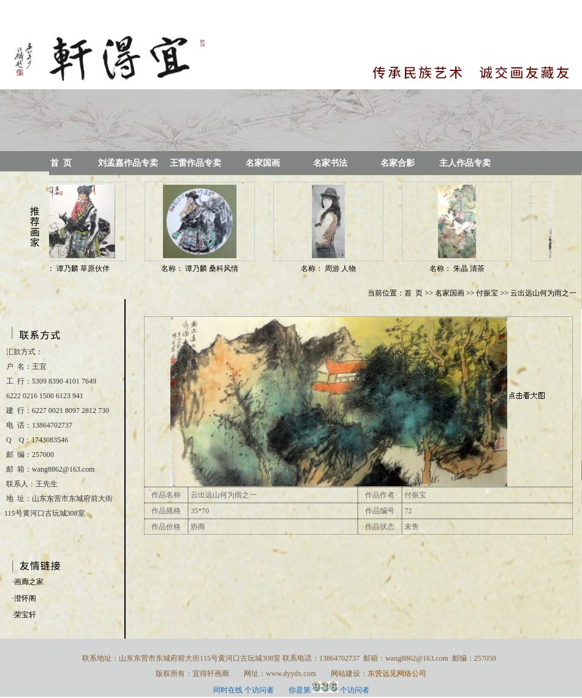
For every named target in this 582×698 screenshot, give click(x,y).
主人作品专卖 (465, 163)
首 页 (61, 163)
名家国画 (263, 163)
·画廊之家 (27, 581)
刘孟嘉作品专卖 (128, 163)
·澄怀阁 (24, 598)
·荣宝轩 (24, 615)
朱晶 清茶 (471, 268)
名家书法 (330, 163)
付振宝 (487, 293)
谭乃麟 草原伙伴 (85, 268)
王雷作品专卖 (195, 163)
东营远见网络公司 (397, 673)
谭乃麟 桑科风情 (214, 268)
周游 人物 (343, 268)
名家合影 (397, 163)
